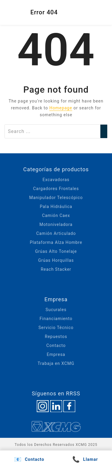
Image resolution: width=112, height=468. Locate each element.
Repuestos (56, 336)
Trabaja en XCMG (56, 363)
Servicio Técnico (56, 327)
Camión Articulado (56, 233)
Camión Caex (56, 215)
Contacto (56, 345)
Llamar (85, 459)
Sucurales (55, 309)
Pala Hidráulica (56, 206)
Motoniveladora (56, 224)
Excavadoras (55, 179)
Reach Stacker (56, 269)
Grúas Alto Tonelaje (56, 251)
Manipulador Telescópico (56, 197)
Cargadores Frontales (56, 188)
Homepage (60, 107)
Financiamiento (56, 318)
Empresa (56, 354)
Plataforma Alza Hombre (56, 242)
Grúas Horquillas (56, 260)
